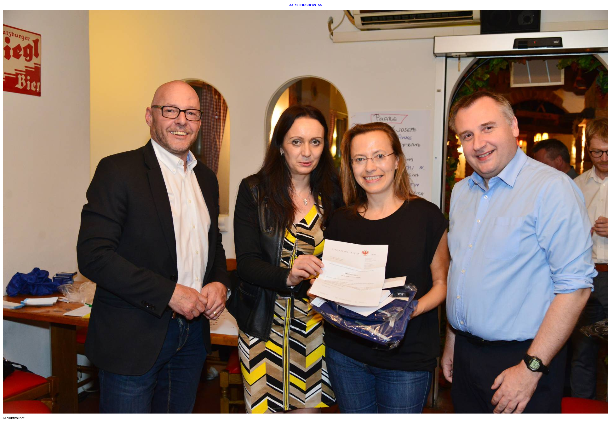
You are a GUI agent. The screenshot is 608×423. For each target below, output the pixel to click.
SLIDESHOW (305, 5)
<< (291, 5)
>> (320, 5)
